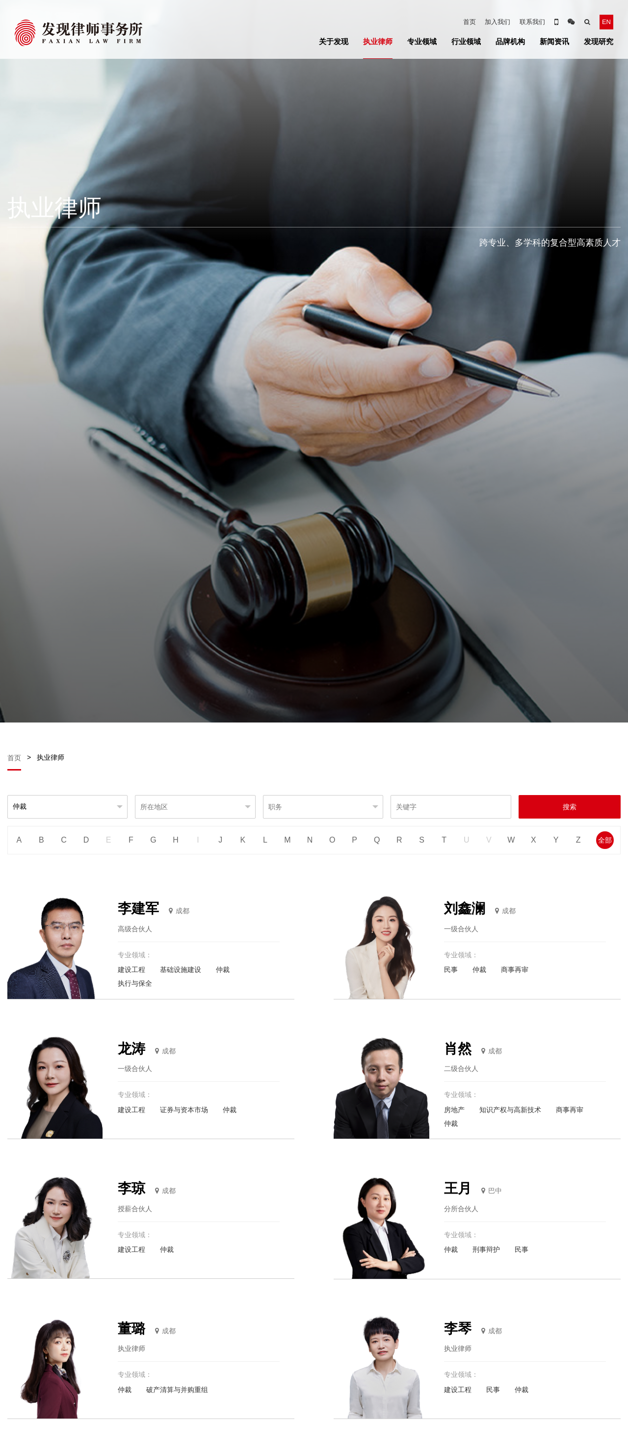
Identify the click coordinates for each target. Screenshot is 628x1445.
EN (606, 21)
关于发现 (333, 41)
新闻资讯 (554, 41)
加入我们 (497, 21)
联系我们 (532, 21)
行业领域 (466, 41)
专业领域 (422, 41)
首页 (469, 21)
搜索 (569, 807)
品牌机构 (510, 41)
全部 (605, 840)
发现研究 (598, 41)
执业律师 (377, 41)
